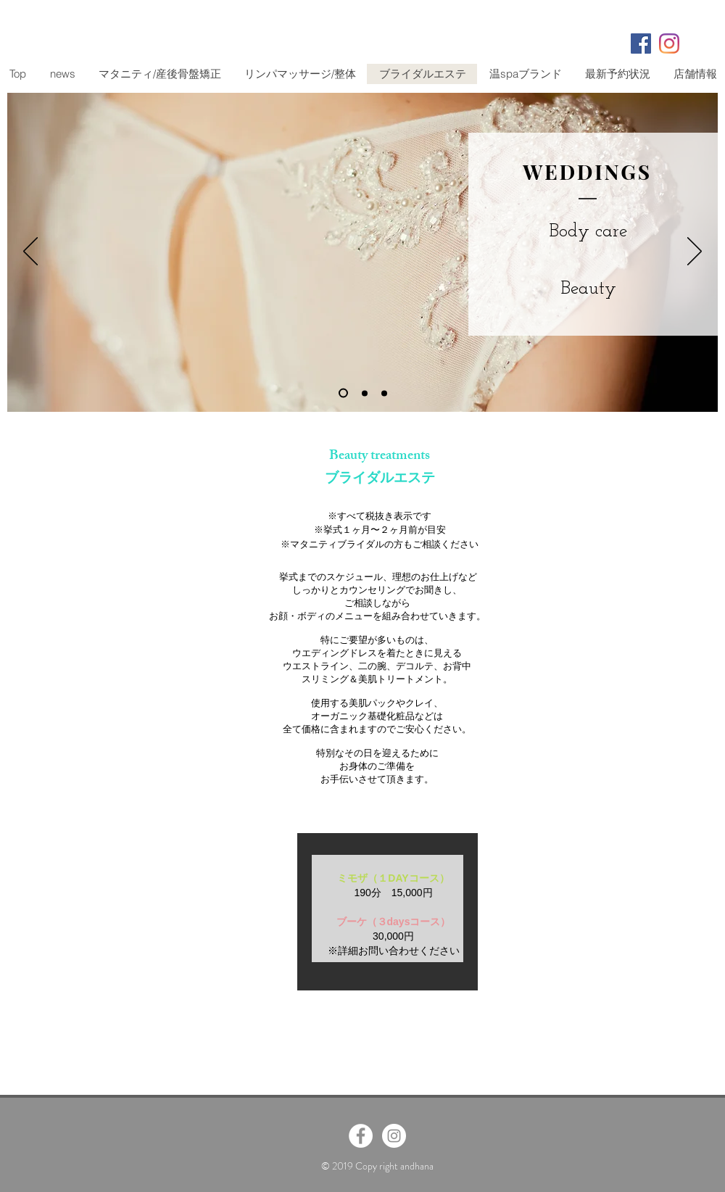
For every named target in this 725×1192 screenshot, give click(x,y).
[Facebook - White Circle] (361, 1136)
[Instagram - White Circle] (394, 1136)
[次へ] (694, 252)
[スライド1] (343, 393)
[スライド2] (365, 393)
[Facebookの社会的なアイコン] (641, 43)
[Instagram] (669, 43)
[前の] (30, 252)
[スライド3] (384, 393)
